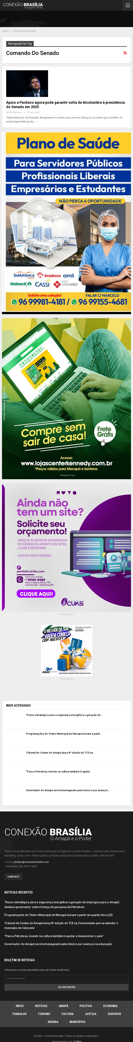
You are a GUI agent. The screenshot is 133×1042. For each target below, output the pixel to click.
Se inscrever (66, 987)
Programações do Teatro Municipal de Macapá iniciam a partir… (64, 733)
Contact (13, 876)
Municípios (77, 1022)
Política (86, 1006)
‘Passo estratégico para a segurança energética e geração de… (64, 715)
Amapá (63, 1006)
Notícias (41, 1006)
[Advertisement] (84, 20)
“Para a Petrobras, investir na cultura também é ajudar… (58, 771)
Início (20, 1006)
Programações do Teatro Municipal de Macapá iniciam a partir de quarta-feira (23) (58, 915)
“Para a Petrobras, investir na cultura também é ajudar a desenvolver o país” (54, 936)
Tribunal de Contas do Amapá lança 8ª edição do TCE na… (60, 752)
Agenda (53, 1022)
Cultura (68, 1014)
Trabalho (19, 1014)
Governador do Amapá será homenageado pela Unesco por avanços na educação (58, 944)
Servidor (114, 1014)
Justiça (90, 1014)
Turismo (44, 1014)
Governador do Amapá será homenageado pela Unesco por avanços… (68, 790)
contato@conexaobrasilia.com (31, 861)
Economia (110, 1006)
